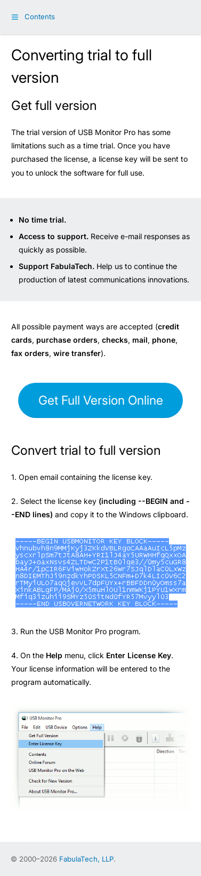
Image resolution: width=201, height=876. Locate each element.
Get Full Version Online (100, 400)
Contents (40, 16)
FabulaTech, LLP (86, 859)
